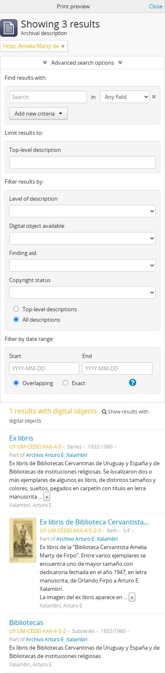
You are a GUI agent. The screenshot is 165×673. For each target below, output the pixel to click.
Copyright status (30, 280)
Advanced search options (82, 62)
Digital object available (36, 225)
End (87, 356)
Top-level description (35, 150)
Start (15, 356)
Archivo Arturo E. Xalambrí (56, 454)
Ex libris (21, 438)
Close (155, 6)
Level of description (33, 198)
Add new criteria (38, 113)
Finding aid (22, 253)
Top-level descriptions (45, 309)
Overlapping (33, 383)
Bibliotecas (26, 622)
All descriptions (36, 319)
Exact (74, 383)
